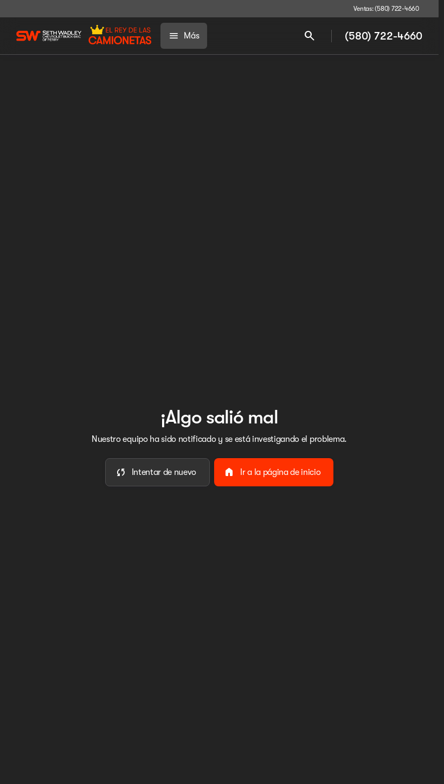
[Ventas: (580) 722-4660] (386, 8)
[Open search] (309, 35)
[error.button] (157, 472)
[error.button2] (273, 472)
